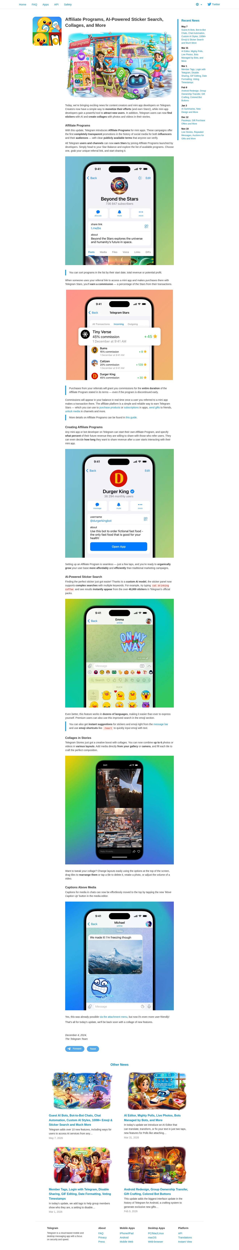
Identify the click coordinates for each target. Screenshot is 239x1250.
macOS (152, 1237)
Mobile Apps (127, 1228)
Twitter (213, 4)
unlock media (72, 411)
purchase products (109, 407)
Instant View (185, 1241)
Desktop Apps (156, 1228)
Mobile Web (126, 1241)
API (56, 4)
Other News (119, 1064)
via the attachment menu (113, 1016)
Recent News (190, 20)
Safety (68, 4)
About (102, 1228)
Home (22, 4)
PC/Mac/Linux (156, 1233)
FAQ (34, 4)
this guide (131, 417)
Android (124, 1237)
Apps (46, 4)
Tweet (93, 1049)
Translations (185, 1237)
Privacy (102, 1237)
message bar (161, 724)
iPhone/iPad (127, 1233)
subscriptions (131, 407)
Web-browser (155, 1241)
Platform (183, 1228)
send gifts (154, 407)
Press (101, 1241)
